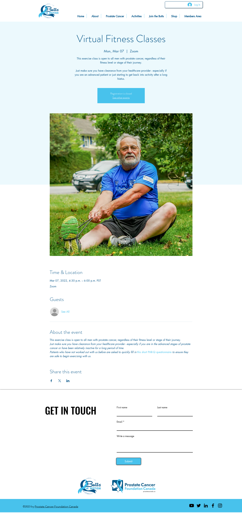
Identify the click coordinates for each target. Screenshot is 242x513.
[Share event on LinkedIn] (68, 380)
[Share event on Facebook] (51, 380)
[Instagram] (220, 505)
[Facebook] (213, 505)
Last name (162, 407)
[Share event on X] (59, 380)
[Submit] (128, 461)
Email (119, 422)
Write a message (125, 436)
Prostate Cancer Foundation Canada (56, 506)
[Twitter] (198, 505)
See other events (121, 97)
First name (122, 407)
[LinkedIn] (206, 505)
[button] (192, 16)
